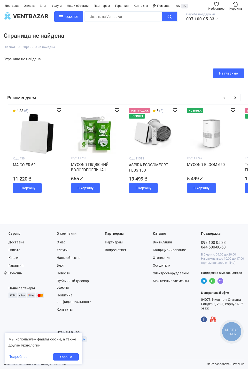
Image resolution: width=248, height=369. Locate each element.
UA (178, 6)
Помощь (161, 6)
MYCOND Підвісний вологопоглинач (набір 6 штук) (89, 167)
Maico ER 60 (24, 165)
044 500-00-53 (213, 247)
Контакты (141, 6)
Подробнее (17, 356)
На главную (228, 73)
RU (184, 6)
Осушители (161, 265)
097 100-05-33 (200, 18)
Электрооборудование (171, 273)
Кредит (14, 258)
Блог (43, 6)
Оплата (29, 6)
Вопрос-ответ (115, 250)
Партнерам (102, 6)
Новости (63, 273)
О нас (61, 242)
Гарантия (122, 6)
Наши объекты (78, 6)
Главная (10, 47)
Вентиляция (162, 242)
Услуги (57, 6)
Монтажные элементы (171, 281)
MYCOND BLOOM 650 (206, 164)
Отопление (161, 258)
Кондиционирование (169, 250)
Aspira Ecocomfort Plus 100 (148, 168)
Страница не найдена (39, 47)
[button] (235, 97)
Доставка (12, 6)
